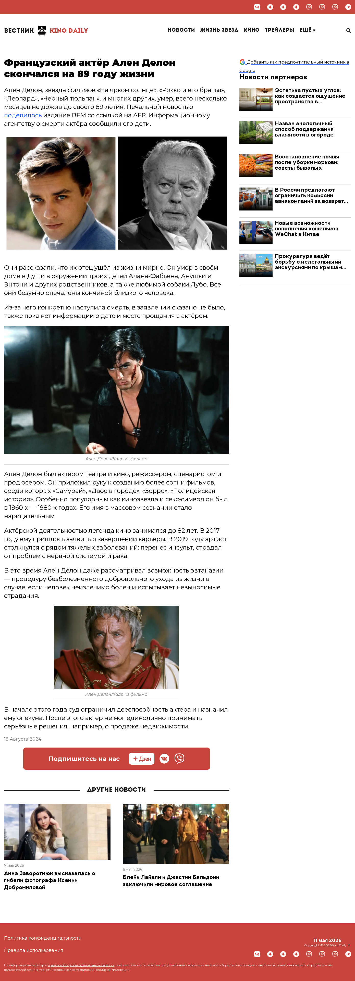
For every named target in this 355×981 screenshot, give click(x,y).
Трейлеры (280, 30)
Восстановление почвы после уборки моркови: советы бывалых (307, 162)
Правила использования (33, 950)
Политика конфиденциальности (43, 938)
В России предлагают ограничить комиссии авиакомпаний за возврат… (311, 195)
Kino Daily (46, 30)
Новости (181, 30)
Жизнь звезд (219, 30)
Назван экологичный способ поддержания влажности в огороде (304, 129)
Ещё (307, 30)
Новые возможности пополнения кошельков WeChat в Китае (306, 229)
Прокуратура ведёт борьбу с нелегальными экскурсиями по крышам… (310, 262)
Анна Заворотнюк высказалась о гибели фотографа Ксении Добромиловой (49, 881)
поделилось (23, 115)
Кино (251, 30)
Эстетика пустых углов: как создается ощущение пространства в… (310, 96)
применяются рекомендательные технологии (81, 965)
